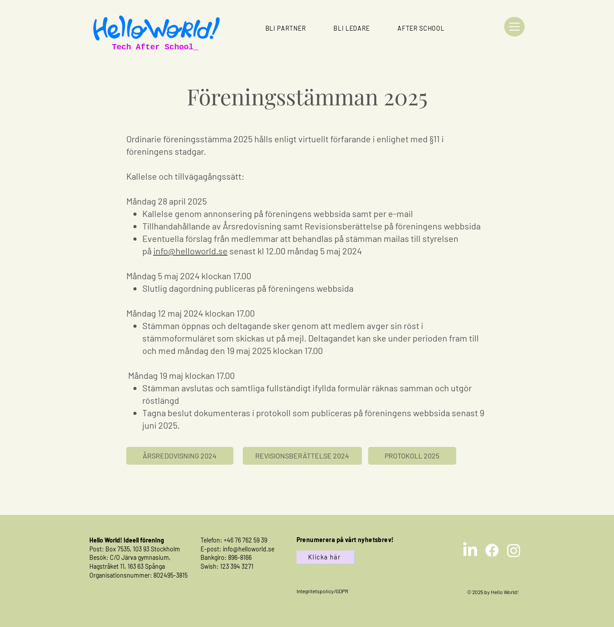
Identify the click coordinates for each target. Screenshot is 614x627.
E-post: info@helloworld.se (237, 549)
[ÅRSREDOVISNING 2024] (179, 456)
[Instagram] (513, 550)
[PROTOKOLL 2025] (412, 456)
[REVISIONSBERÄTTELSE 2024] (302, 456)
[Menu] (514, 26)
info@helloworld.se (190, 250)
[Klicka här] (325, 557)
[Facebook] (492, 550)
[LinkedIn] (470, 550)
